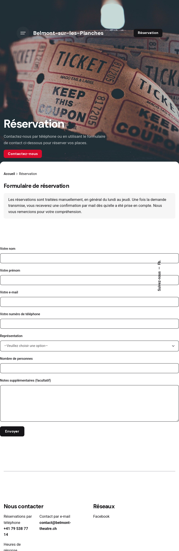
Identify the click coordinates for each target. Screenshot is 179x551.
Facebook (101, 516)
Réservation (148, 33)
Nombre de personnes (89, 365)
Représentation (89, 342)
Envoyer (12, 431)
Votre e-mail (89, 298)
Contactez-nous (23, 154)
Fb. (159, 262)
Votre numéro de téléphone (89, 320)
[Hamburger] (23, 33)
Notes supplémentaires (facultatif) (89, 400)
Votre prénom (89, 277)
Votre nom (89, 255)
